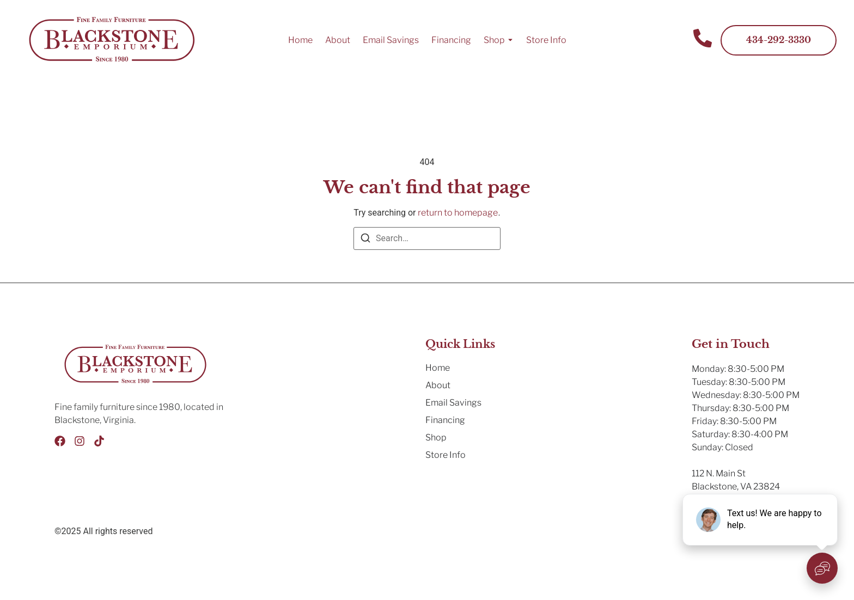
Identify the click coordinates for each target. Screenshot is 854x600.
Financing (451, 40)
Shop (494, 40)
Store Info (546, 40)
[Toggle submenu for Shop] (509, 40)
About (337, 40)
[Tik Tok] (99, 441)
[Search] (365, 240)
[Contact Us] (702, 40)
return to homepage (458, 212)
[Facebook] (59, 441)
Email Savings (391, 40)
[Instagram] (79, 441)
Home (300, 40)
